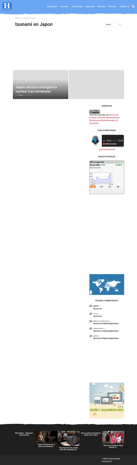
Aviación (64, 6)
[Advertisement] (68, 50)
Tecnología (77, 6)
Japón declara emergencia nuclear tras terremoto (36, 89)
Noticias (112, 6)
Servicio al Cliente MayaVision (106, 323)
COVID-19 (124, 6)
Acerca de (52, 6)
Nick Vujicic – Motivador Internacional (24, 434)
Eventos (101, 6)
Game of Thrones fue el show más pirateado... (46, 445)
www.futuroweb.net (107, 149)
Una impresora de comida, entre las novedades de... (68, 449)
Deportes (90, 6)
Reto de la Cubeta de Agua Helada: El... (113, 446)
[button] (133, 6)
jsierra (96, 306)
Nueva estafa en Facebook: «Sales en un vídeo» (91, 434)
